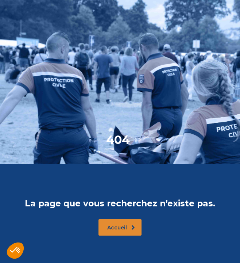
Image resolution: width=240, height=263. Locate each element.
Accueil (121, 227)
